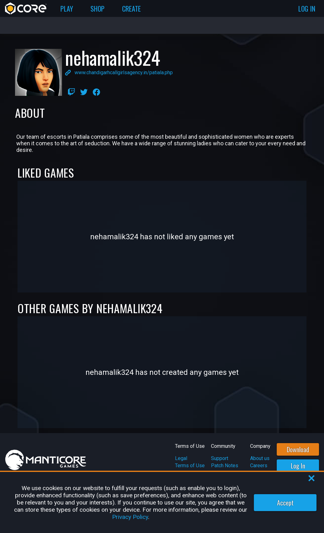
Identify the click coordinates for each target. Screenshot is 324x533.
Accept (285, 502)
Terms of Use (190, 465)
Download (298, 449)
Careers (258, 465)
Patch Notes (224, 465)
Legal (181, 458)
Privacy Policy (130, 516)
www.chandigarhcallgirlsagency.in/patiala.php (124, 72)
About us (260, 458)
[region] (162, 502)
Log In (298, 465)
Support (219, 458)
